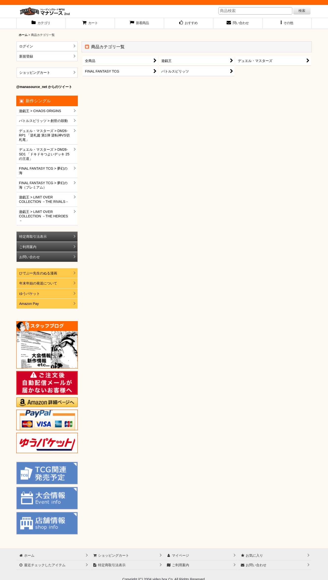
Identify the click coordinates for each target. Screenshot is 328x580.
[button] (287, 23)
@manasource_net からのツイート (44, 87)
